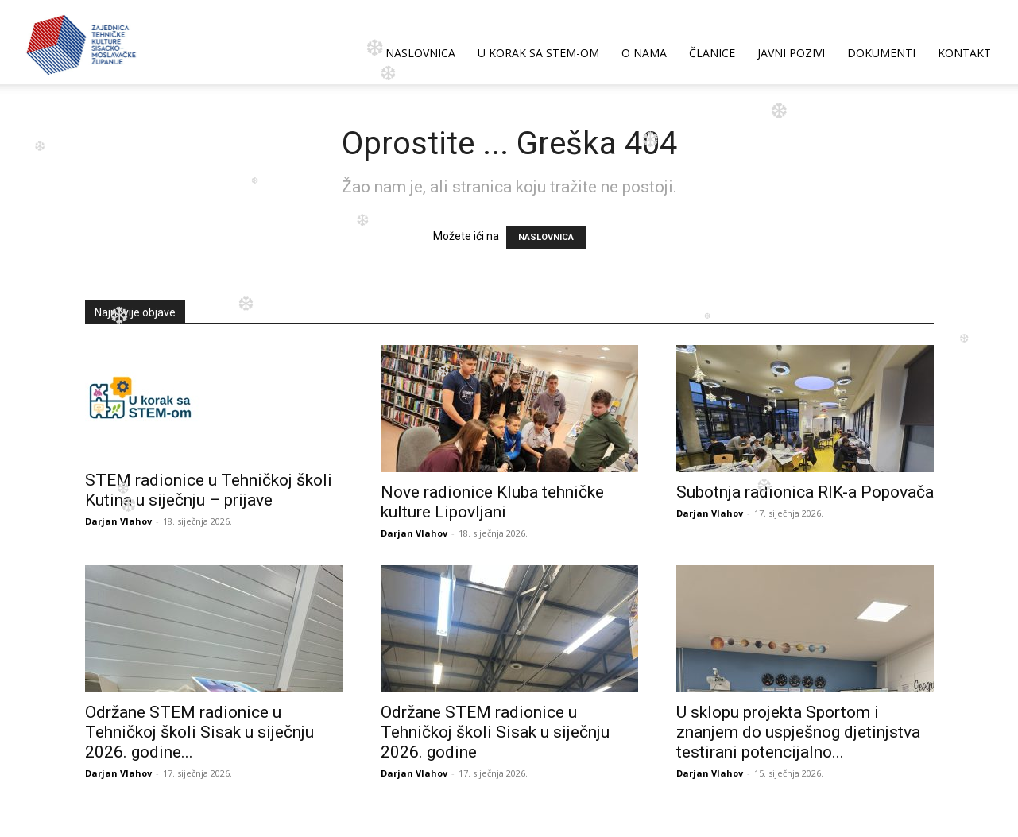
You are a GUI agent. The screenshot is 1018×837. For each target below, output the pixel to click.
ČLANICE (712, 52)
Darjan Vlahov (118, 521)
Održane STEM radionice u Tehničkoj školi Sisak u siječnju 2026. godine (495, 732)
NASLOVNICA (420, 52)
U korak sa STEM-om (538, 52)
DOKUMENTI (881, 52)
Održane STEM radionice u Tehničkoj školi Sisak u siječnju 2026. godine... (199, 732)
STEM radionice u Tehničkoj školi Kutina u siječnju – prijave (208, 490)
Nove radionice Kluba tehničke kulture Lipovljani (492, 501)
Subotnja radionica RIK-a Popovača (805, 492)
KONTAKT (964, 52)
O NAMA (644, 52)
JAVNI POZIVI (791, 52)
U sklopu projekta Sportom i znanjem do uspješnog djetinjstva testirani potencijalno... (798, 732)
